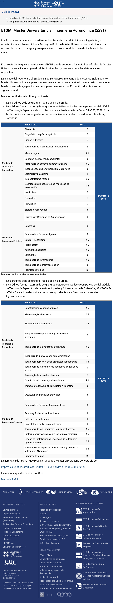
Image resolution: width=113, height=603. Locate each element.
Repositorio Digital (11, 513)
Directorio (7, 583)
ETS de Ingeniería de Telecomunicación (93, 536)
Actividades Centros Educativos (18, 524)
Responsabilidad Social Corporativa (56, 581)
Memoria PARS (9, 479)
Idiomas (7, 539)
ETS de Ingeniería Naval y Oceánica (95, 528)
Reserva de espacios (49, 521)
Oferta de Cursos (11, 535)
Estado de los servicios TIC (52, 539)
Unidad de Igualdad (49, 577)
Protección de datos (12, 588)
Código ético (46, 555)
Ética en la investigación (51, 584)
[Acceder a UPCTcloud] (101, 492)
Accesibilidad (27, 583)
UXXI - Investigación (49, 543)
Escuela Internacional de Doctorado (95, 586)
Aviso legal (26, 586)
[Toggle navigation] (2, 4)
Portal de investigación (50, 510)
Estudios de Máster (19, 18)
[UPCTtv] (82, 492)
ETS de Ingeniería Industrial (96, 519)
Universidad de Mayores (14, 547)
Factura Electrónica (12, 528)
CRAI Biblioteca (10, 510)
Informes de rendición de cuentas (56, 588)
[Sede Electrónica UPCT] (30, 492)
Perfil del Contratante (13, 532)
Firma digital (45, 517)
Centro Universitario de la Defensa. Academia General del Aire (96, 575)
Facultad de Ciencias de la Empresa (95, 545)
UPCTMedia (8, 543)
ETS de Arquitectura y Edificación (93, 566)
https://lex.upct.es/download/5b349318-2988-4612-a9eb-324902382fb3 (43, 467)
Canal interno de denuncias (52, 559)
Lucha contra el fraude (50, 562)
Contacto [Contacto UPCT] (16, 583)
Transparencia (28, 588)
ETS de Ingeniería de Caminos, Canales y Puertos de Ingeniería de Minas (96, 555)
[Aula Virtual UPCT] (7, 492)
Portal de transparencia (51, 566)
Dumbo (43, 513)
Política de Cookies (12, 586)
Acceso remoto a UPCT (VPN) (54, 535)
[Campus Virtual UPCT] (59, 492)
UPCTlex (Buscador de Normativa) (56, 525)
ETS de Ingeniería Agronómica (91, 511)
